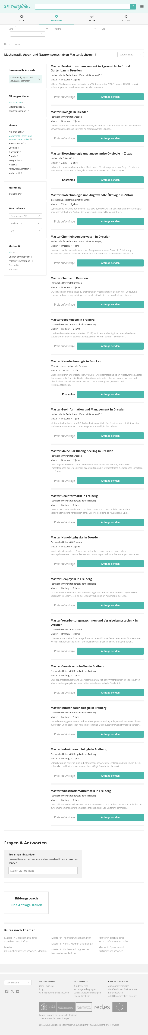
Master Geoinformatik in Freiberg (74, 496)
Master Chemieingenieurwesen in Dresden (80, 237)
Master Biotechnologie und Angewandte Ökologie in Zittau (92, 195)
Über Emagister (46, 985)
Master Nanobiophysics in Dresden (75, 537)
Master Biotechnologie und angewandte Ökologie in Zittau (92, 153)
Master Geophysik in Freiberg (71, 579)
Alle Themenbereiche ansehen (54, 992)
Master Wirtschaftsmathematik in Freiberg (81, 791)
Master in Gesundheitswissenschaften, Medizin (25, 949)
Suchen (133, 6)
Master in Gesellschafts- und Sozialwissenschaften (20, 939)
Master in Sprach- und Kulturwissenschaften (111, 949)
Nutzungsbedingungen (85, 989)
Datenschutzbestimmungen (87, 992)
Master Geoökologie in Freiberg (73, 320)
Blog (41, 989)
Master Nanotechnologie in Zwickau (76, 361)
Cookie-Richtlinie (82, 996)
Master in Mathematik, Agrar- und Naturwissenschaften (70, 951)
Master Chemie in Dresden (69, 278)
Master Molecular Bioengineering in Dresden (82, 451)
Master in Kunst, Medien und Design (72, 943)
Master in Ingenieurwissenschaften (71, 937)
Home (7, 44)
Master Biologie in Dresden (70, 112)
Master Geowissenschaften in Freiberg (77, 666)
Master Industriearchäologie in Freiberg (78, 708)
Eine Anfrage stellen (26, 905)
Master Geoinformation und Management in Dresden (88, 409)
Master (17, 44)
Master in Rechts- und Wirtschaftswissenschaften (114, 939)
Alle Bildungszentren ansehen (122, 996)
